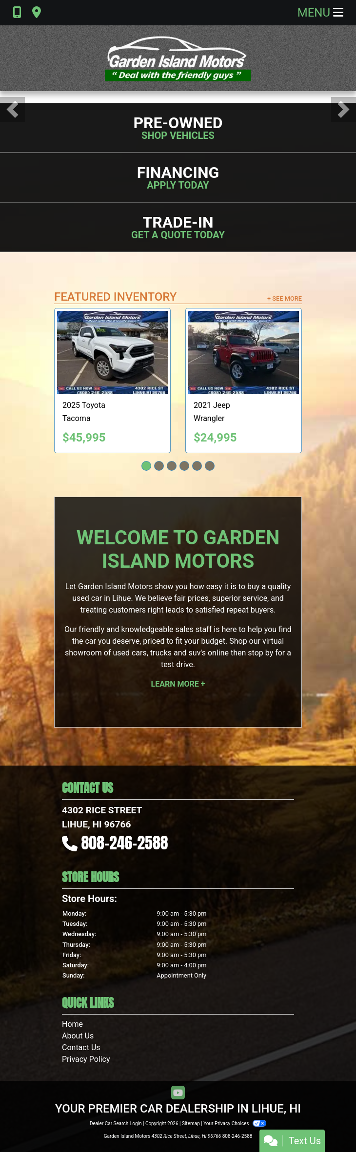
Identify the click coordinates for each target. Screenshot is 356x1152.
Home (72, 1024)
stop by (260, 652)
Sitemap (191, 1123)
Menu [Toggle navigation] (320, 12)
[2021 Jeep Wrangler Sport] (243, 352)
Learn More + (178, 684)
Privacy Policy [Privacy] (86, 1059)
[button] (12, 109)
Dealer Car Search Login (116, 1123)
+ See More (284, 298)
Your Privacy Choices (234, 1123)
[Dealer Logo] (178, 58)
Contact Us (81, 1047)
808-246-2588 (124, 843)
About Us (78, 1035)
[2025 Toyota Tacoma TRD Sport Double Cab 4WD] (112, 352)
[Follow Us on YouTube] (178, 1093)
